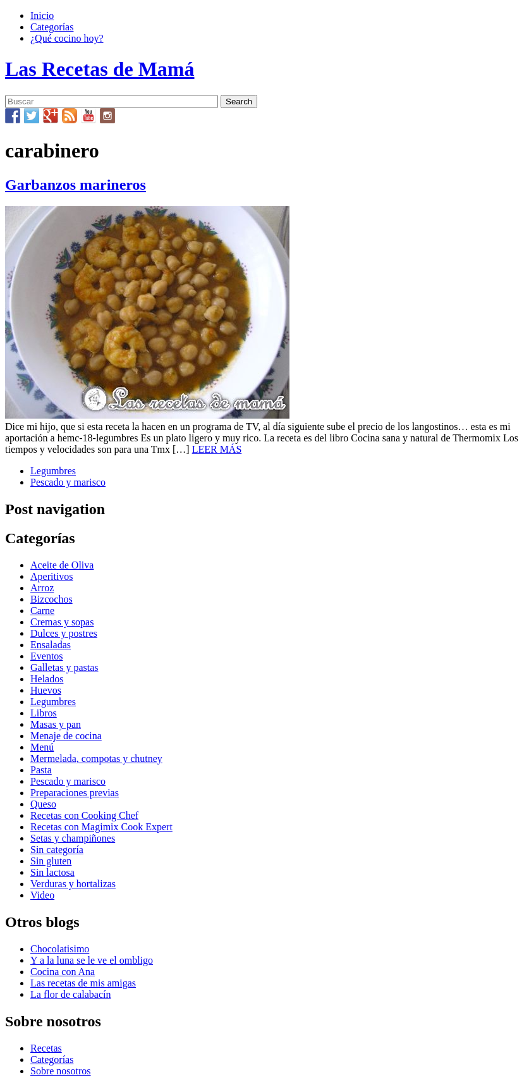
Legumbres (53, 470)
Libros (43, 713)
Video (42, 895)
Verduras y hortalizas (73, 883)
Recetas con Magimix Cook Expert (101, 826)
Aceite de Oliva (62, 565)
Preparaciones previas (74, 792)
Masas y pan (55, 724)
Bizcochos (51, 599)
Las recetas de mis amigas (83, 983)
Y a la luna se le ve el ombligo (91, 960)
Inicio (42, 15)
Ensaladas (50, 644)
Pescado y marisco (68, 482)
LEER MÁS (217, 449)
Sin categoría (56, 849)
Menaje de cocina (66, 735)
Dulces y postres (63, 633)
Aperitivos (51, 576)
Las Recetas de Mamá (99, 69)
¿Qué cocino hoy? (67, 38)
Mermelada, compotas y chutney (96, 758)
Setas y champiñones (72, 838)
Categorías (51, 26)
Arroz (42, 587)
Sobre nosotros (60, 1071)
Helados (46, 678)
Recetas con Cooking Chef (84, 815)
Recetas (46, 1048)
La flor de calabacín (70, 994)
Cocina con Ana (62, 971)
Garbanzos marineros (75, 184)
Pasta (41, 770)
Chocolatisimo (59, 948)
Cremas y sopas (62, 622)
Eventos (46, 656)
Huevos (45, 690)
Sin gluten (50, 861)
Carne (42, 610)
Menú (42, 747)
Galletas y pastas (64, 667)
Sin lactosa (52, 872)
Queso (43, 804)
